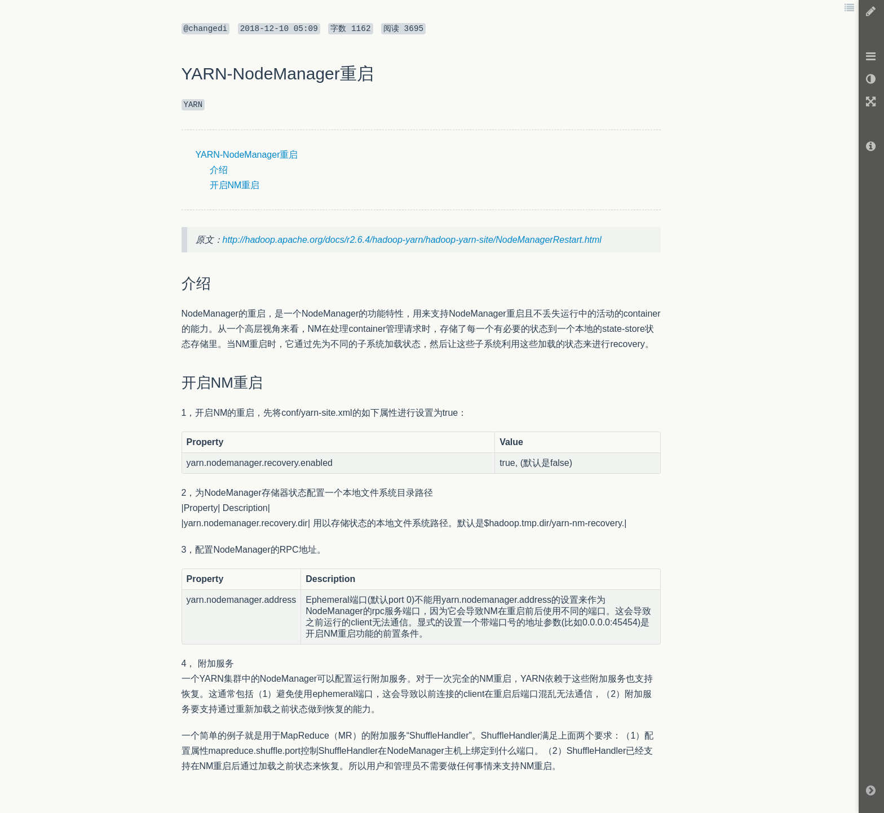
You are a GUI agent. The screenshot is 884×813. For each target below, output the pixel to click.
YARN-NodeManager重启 (247, 154)
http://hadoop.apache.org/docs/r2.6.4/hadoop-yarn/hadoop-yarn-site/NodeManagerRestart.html (412, 240)
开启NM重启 (235, 185)
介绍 (219, 170)
